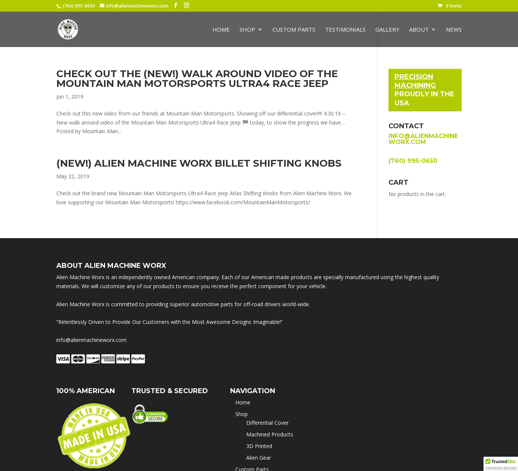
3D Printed (259, 446)
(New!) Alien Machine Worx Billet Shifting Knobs (199, 163)
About (419, 30)
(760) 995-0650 (79, 6)
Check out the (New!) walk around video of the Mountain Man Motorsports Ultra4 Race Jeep (197, 79)
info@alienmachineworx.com (423, 139)
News (454, 30)
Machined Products (269, 434)
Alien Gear (258, 457)
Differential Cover (267, 422)
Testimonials (345, 30)
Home (221, 30)
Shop (247, 30)
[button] (500, 464)
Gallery (387, 30)
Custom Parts (294, 30)
